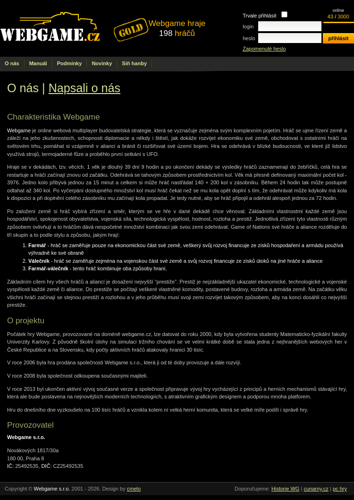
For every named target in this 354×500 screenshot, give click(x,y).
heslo (249, 38)
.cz (74, 28)
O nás (12, 63)
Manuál (38, 63)
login (248, 26)
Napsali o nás (84, 88)
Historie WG (285, 488)
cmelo (134, 488)
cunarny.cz (316, 488)
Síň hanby (134, 63)
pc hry (340, 488)
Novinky (102, 63)
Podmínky (69, 63)
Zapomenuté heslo (264, 49)
